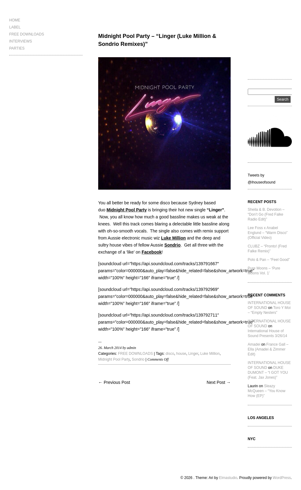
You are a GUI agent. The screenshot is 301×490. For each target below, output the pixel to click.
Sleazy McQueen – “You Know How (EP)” (266, 391)
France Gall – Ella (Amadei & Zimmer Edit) (268, 349)
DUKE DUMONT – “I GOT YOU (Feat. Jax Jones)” (268, 373)
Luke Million (210, 353)
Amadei (254, 344)
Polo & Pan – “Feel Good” (269, 260)
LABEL (14, 27)
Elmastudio (228, 478)
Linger (193, 353)
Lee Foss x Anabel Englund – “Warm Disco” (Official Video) (268, 233)
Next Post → (219, 382)
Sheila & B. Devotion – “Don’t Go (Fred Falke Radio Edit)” (266, 214)
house (181, 353)
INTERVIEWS (20, 41)
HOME (14, 20)
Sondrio (138, 359)
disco (169, 353)
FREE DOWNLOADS (26, 34)
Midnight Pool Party (114, 359)
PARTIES (16, 48)
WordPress (282, 478)
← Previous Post (114, 382)
